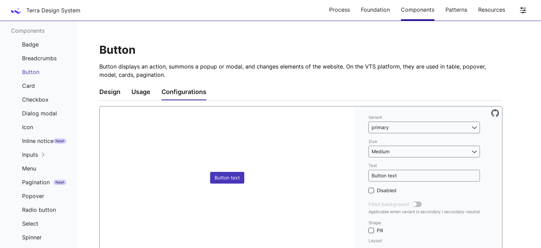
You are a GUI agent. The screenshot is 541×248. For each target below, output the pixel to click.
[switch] (417, 204)
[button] (424, 127)
